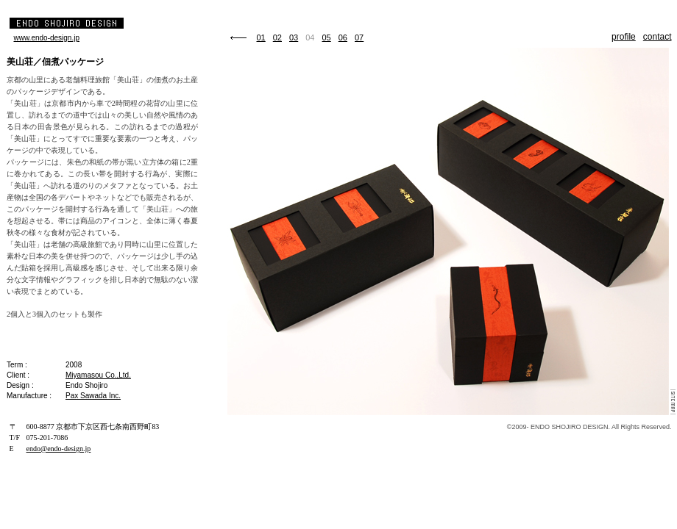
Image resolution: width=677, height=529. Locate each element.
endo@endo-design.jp (58, 449)
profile (624, 37)
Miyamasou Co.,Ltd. (98, 375)
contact (657, 37)
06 (342, 37)
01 (261, 37)
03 (293, 37)
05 (326, 37)
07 (359, 37)
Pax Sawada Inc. (93, 396)
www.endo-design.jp (47, 38)
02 (277, 37)
